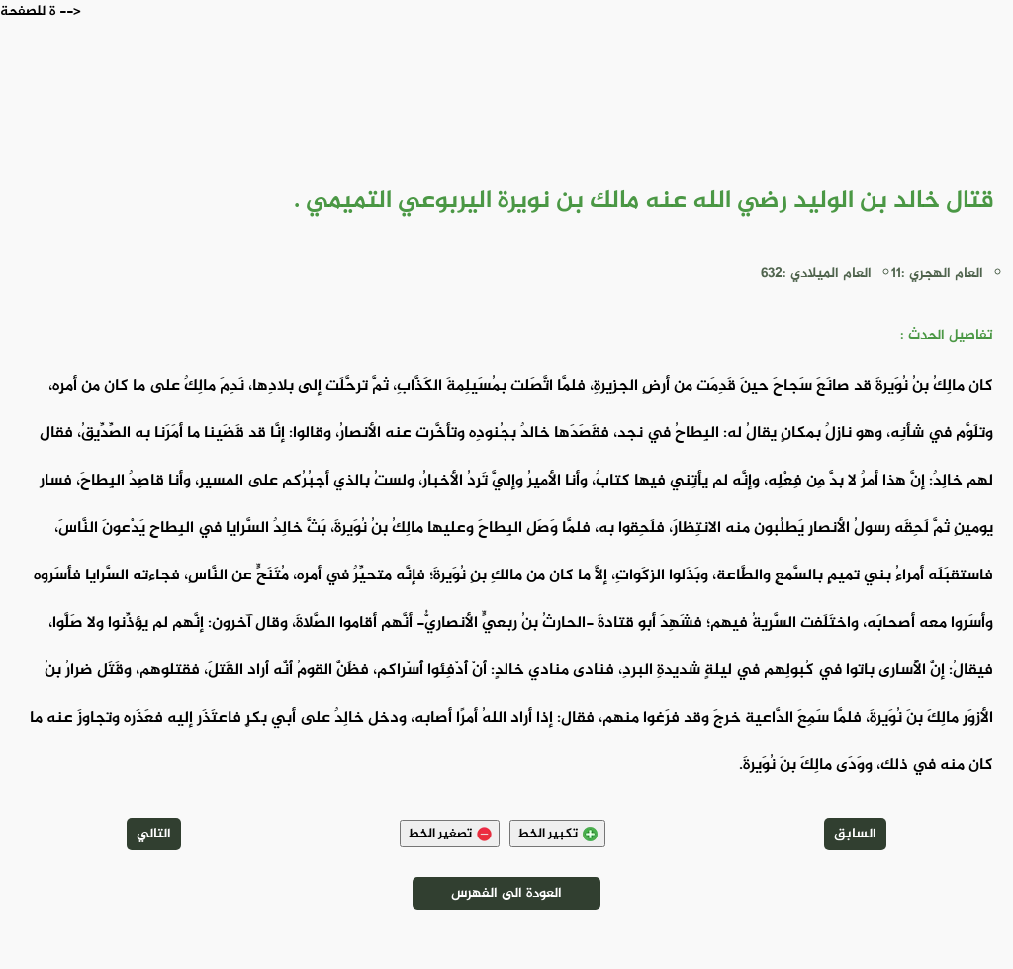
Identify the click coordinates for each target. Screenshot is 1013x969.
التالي (154, 834)
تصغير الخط (450, 833)
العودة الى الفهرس (506, 893)
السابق (855, 834)
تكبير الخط (557, 833)
